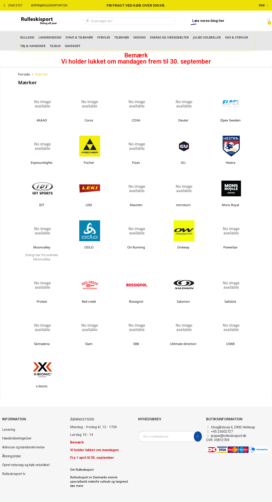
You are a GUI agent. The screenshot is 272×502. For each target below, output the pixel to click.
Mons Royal (230, 205)
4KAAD (42, 120)
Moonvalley (41, 247)
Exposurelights (41, 162)
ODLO (89, 247)
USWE (230, 344)
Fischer (89, 162)
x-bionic (42, 386)
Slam (88, 344)
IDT (41, 205)
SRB (136, 344)
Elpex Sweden (230, 120)
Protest (42, 301)
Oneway (183, 247)
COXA (136, 120)
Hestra (230, 162)
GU (183, 162)
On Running (136, 247)
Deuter (183, 120)
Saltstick (230, 301)
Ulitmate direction (183, 344)
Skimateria (42, 344)
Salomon (183, 301)
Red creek (89, 301)
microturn (183, 205)
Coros (89, 120)
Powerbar (230, 247)
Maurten (136, 205)
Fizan (136, 162)
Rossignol (136, 301)
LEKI (89, 205)
